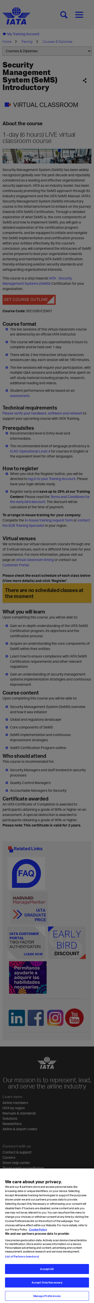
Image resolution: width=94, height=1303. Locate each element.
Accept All (47, 1277)
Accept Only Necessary (47, 1290)
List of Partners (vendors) (22, 1264)
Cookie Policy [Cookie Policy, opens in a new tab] (38, 1237)
